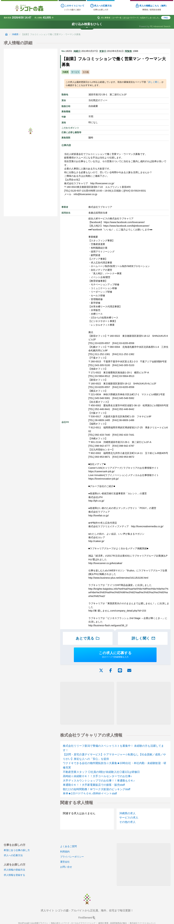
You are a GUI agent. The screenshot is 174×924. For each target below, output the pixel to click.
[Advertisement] (87, 703)
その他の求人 (127, 822)
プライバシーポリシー (72, 856)
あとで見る (88, 638)
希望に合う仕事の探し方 (17, 850)
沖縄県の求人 (127, 813)
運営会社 (65, 861)
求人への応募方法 (13, 855)
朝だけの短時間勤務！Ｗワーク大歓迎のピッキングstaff (96, 789)
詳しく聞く (153, 82)
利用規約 (65, 851)
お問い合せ (66, 866)
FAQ (166, 18)
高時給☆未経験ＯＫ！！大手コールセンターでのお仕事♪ (97, 776)
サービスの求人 (128, 817)
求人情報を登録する (14, 875)
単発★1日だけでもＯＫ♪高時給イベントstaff (90, 793)
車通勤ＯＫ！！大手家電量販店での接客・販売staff (94, 784)
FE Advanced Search (160, 26)
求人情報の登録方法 (14, 869)
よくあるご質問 (68, 846)
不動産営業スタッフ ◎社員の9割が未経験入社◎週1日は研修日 (101, 771)
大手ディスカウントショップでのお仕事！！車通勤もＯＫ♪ (99, 780)
